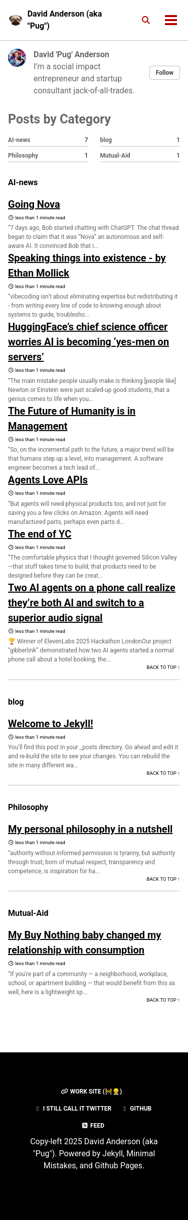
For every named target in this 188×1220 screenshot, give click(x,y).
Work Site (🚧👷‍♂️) (91, 1091)
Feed (92, 1125)
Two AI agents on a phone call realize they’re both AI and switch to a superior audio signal (91, 603)
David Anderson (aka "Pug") (65, 20)
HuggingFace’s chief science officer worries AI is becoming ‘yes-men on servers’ (88, 342)
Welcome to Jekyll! (50, 724)
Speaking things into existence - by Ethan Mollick (87, 265)
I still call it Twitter (73, 1108)
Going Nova (34, 204)
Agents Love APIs (48, 480)
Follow (164, 72)
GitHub (136, 1108)
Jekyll (112, 1153)
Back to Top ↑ (163, 667)
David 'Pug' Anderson (71, 54)
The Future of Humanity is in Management (71, 418)
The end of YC (39, 534)
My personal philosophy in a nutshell (90, 829)
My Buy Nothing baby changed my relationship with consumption (84, 942)
